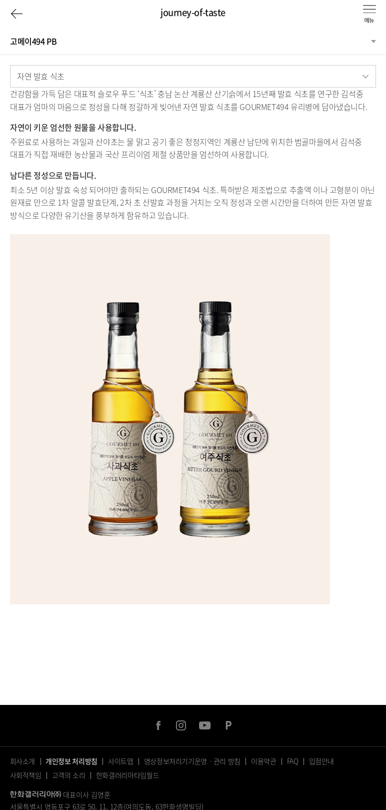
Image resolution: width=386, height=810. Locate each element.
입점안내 (321, 761)
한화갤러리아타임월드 (128, 775)
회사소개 (23, 761)
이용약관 (263, 761)
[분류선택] (193, 41)
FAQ (292, 761)
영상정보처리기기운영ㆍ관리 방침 (192, 761)
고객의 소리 (69, 775)
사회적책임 (26, 775)
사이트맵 (121, 761)
